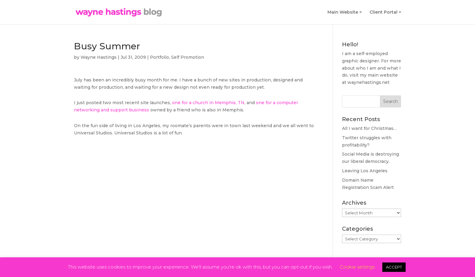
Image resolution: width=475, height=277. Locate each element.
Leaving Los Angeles (364, 170)
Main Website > (344, 12)
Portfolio (159, 57)
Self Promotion (187, 57)
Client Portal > (385, 12)
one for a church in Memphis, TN (208, 102)
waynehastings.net (368, 82)
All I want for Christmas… (369, 128)
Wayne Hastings (99, 57)
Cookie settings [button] (357, 267)
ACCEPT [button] (394, 267)
